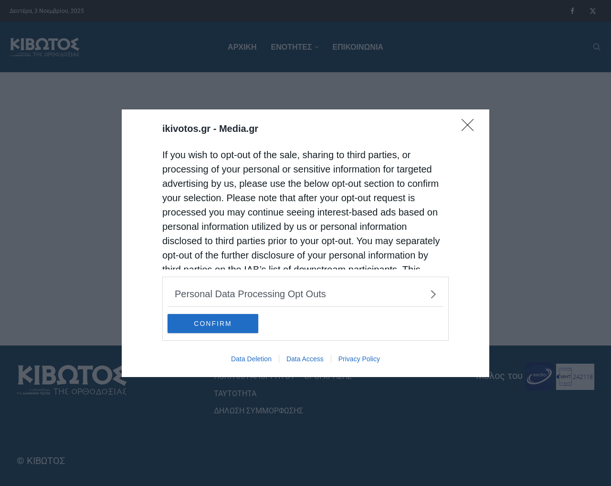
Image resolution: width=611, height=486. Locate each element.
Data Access (305, 359)
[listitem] (305, 294)
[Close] (471, 128)
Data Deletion (251, 359)
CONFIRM (213, 323)
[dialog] (305, 243)
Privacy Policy (359, 359)
